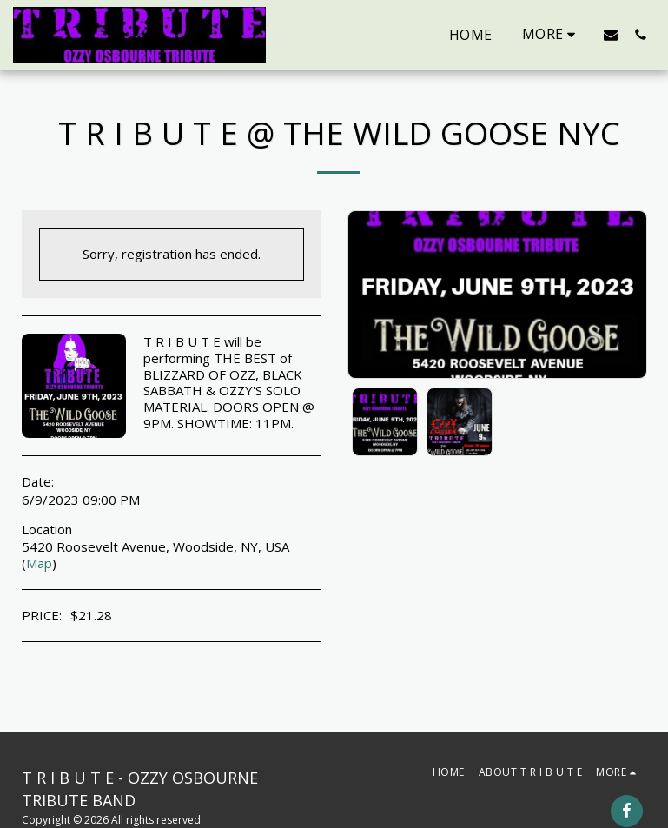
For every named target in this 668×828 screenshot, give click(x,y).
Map (39, 563)
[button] (611, 34)
